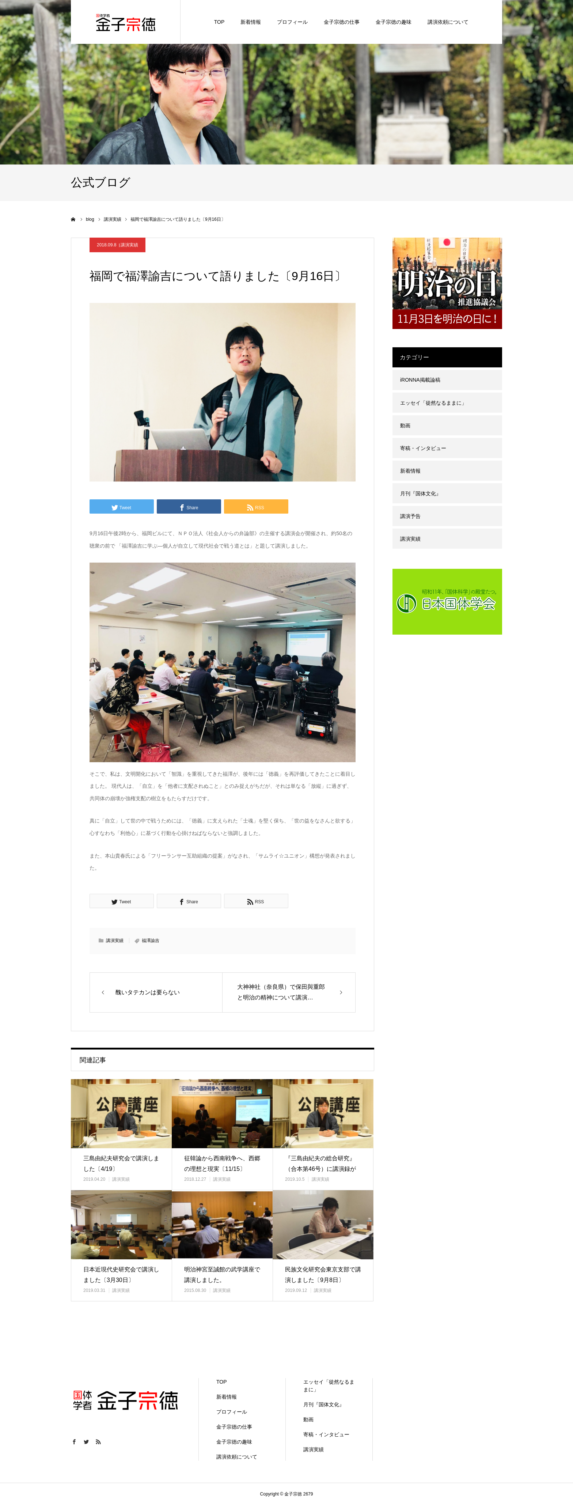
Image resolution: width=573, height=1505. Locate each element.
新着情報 (410, 471)
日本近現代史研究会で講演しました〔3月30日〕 (121, 1274)
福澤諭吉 (150, 940)
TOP (221, 1382)
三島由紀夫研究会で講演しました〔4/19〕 (121, 1163)
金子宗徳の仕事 (234, 1427)
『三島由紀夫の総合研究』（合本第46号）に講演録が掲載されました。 (320, 1169)
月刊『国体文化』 (420, 493)
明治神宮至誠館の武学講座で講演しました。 (222, 1274)
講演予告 (410, 516)
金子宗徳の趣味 (234, 1442)
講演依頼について (236, 1457)
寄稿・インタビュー (423, 448)
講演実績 (129, 244)
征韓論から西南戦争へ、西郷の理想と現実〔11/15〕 (222, 1163)
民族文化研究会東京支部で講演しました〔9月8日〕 (323, 1274)
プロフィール (231, 1412)
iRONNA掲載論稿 (420, 380)
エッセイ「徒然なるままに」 (433, 403)
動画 (405, 425)
